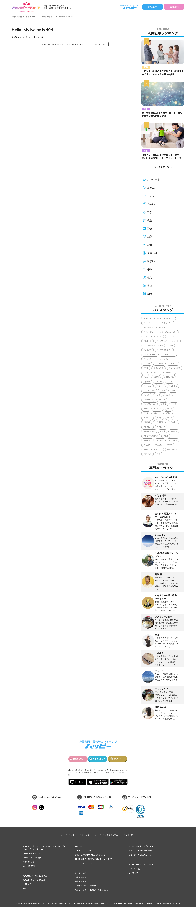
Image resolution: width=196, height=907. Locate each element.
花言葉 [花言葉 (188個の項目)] (147, 445)
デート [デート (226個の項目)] (176, 341)
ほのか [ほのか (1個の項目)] (162, 327)
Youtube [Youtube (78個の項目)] (148, 323)
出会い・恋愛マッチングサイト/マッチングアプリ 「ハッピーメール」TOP (44, 847)
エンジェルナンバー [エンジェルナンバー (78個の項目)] (169, 332)
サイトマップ (132, 873)
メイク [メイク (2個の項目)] (147, 364)
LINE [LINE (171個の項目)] (147, 318)
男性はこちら (98, 759)
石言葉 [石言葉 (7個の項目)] (174, 431)
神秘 (146, 109)
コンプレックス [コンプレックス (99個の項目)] (174, 336)
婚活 (149, 220)
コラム (151, 187)
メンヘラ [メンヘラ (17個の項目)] (174, 364)
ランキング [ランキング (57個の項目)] (159, 368)
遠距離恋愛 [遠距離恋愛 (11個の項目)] (173, 449)
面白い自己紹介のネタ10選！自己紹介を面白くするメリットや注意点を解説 (163, 73)
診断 (149, 293)
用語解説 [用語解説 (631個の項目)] (160, 422)
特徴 (149, 269)
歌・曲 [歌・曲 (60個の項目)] (157, 413)
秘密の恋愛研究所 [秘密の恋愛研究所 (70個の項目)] (151, 436)
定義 (149, 228)
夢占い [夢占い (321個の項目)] (159, 382)
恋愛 (149, 236)
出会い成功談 (80, 877)
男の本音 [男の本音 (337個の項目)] (174, 422)
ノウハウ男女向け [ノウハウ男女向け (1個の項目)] (165, 350)
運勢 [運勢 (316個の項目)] (146, 449)
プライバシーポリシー (84, 850)
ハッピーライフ (47, 17)
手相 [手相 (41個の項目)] (146, 409)
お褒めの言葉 (80, 881)
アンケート (153, 179)
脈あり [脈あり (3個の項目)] (161, 440)
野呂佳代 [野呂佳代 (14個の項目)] (148, 454)
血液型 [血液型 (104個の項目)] (159, 445)
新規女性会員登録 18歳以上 (35, 876)
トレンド (152, 195)
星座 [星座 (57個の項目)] (170, 409)
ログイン (117, 759)
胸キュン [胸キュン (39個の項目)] (148, 440)
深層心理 (152, 252)
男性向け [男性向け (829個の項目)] (162, 427)
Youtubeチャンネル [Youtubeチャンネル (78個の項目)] (165, 323)
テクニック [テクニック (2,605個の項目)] (163, 341)
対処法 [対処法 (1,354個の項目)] (147, 395)
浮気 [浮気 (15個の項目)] (169, 413)
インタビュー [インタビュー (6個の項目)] (150, 332)
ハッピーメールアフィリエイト (140, 864)
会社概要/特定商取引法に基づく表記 (90, 855)
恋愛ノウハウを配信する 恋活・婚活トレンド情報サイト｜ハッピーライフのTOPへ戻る (74, 44)
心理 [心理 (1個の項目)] (169, 395)
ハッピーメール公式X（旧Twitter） (142, 846)
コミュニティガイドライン (86, 863)
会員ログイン (29, 884)
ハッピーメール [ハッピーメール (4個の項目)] (151, 355)
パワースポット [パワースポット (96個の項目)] (169, 355)
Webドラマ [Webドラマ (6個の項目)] (170, 318)
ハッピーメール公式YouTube (139, 855)
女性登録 (174, 7)
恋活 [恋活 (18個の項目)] (174, 404)
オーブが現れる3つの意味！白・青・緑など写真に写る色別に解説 (162, 114)
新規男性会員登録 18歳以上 (35, 880)
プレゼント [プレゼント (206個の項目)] (166, 359)
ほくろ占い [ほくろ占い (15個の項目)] (149, 327)
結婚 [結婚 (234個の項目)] (166, 436)
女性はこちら (78, 759)
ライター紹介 (129, 835)
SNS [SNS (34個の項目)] (157, 318)
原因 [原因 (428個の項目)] (157, 377)
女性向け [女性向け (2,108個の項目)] (174, 386)
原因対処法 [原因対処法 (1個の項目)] (170, 377)
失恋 (149, 212)
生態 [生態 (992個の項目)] (170, 418)
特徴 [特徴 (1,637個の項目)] (160, 418)
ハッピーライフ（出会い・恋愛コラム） (92, 890)
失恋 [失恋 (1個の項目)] (170, 382)
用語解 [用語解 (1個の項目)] (147, 422)
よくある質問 (29, 866)
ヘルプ (26, 888)
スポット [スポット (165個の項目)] (148, 341)
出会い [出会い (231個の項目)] (157, 373)
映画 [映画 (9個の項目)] (146, 413)
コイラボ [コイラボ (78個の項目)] (158, 336)
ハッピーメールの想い (32, 858)
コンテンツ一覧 (133, 869)
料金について (29, 862)
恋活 (149, 244)
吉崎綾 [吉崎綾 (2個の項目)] (147, 382)
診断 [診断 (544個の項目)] (170, 445)
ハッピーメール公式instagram (139, 850)
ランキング (85, 835)
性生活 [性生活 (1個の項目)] (162, 400)
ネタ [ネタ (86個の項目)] (171, 345)
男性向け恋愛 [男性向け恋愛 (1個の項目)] (150, 431)
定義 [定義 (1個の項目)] (173, 391)
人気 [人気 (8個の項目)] (146, 373)
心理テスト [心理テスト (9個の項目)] (149, 400)
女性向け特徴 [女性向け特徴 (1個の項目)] (150, 391)
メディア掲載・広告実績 (85, 885)
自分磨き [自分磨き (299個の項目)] (174, 440)
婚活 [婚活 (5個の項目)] (163, 391)
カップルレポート (82, 873)
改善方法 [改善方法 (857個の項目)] (158, 409)
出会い (151, 203)
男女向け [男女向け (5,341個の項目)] (148, 427)
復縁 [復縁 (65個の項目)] (158, 395)
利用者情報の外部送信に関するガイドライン (94, 859)
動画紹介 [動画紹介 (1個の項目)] (170, 373)
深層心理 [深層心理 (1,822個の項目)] (148, 418)
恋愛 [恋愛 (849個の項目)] (164, 404)
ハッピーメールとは (31, 853)
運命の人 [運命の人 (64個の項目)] (158, 449)
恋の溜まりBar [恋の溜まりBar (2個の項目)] (150, 404)
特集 (146, 67)
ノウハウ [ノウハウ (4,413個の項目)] (148, 350)
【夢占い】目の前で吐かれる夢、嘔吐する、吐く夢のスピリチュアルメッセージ (161, 156)
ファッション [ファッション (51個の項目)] (150, 359)
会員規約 (78, 846)
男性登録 (152, 7)
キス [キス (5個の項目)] (146, 336)
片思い (151, 261)
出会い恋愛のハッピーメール (24, 17)
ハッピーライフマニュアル (106, 835)
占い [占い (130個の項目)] (146, 377)
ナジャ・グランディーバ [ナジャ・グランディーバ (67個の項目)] (154, 345)
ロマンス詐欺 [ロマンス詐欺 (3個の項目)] (175, 368)
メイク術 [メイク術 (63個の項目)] (160, 364)
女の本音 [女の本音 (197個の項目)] (148, 386)
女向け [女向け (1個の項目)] (161, 386)
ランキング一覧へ (162, 167)
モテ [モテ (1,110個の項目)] (146, 368)
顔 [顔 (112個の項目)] (159, 454)
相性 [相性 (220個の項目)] (163, 431)
